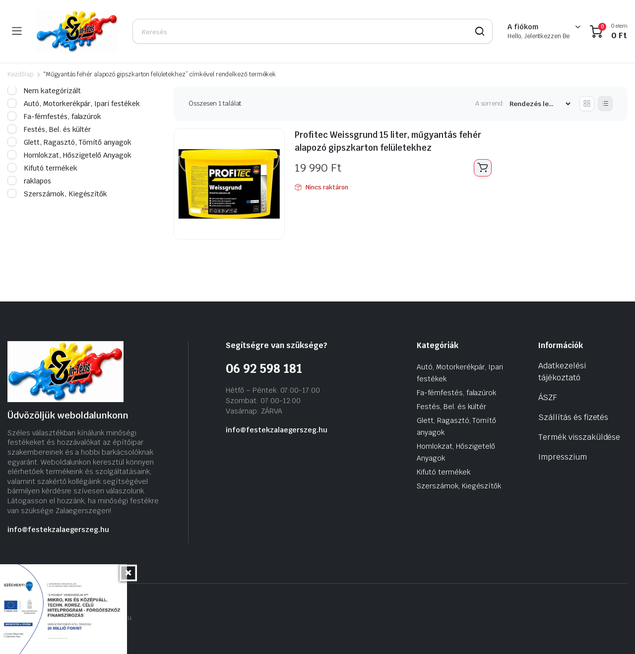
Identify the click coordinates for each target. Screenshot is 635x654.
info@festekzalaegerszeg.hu (58, 529)
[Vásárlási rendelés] (540, 104)
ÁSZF (547, 397)
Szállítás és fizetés (573, 417)
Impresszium (562, 457)
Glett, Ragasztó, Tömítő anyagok (69, 142)
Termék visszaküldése (579, 437)
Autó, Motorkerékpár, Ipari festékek (73, 103)
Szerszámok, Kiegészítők (57, 193)
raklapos (29, 181)
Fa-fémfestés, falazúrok (54, 116)
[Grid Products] (586, 103)
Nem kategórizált (44, 90)
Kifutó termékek (42, 168)
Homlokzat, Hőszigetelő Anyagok (69, 155)
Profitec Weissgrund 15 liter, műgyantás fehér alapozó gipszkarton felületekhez (392, 141)
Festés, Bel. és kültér (49, 129)
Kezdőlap (20, 74)
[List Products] (605, 103)
